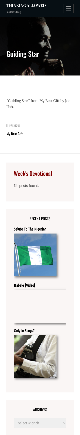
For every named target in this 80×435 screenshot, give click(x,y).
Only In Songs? (24, 330)
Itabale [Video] (24, 285)
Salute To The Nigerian (30, 229)
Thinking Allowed (26, 5)
